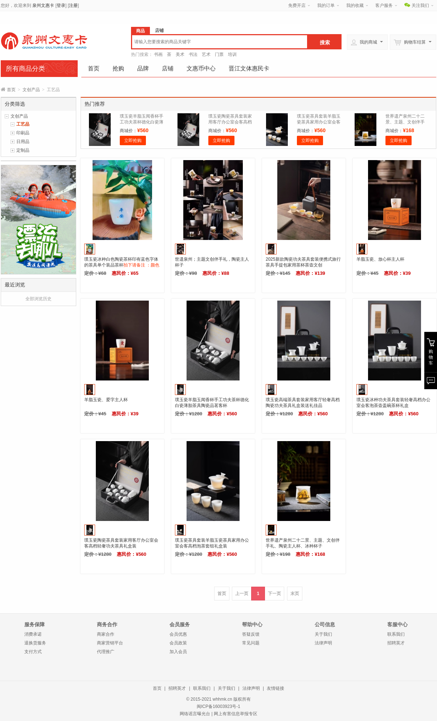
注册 (73, 5)
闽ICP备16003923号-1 (218, 706)
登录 (61, 5)
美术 (180, 54)
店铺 (167, 68)
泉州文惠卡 (43, 5)
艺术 (206, 54)
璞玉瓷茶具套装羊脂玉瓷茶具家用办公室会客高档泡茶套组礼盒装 (318, 122)
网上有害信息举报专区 (235, 713)
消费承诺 (33, 634)
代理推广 (105, 651)
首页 (93, 68)
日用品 (22, 141)
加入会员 (178, 651)
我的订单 (326, 5)
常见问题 (251, 642)
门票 (219, 54)
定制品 (22, 150)
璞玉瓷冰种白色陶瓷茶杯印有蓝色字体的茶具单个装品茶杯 (121, 265)
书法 (193, 54)
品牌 (143, 68)
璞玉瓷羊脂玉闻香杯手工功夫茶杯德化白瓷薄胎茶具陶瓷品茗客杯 (141, 122)
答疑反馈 (251, 634)
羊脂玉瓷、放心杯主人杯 (380, 259)
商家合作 (105, 634)
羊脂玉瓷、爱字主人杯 (106, 399)
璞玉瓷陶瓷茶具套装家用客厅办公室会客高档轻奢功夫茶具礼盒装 (230, 122)
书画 (158, 54)
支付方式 (33, 651)
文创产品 (31, 89)
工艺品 (22, 124)
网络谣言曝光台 (195, 713)
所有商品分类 (25, 68)
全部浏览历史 (38, 298)
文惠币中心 (201, 68)
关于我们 (323, 634)
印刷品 (22, 132)
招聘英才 (396, 642)
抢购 (118, 68)
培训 (232, 54)
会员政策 (178, 642)
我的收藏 (355, 5)
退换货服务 (35, 642)
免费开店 (297, 5)
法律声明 (323, 642)
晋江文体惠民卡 (249, 68)
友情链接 (275, 688)
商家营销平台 (110, 642)
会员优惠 (178, 634)
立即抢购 (133, 140)
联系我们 (396, 634)
